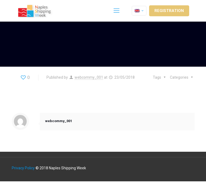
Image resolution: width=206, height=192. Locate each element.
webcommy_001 (89, 77)
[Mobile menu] (116, 10)
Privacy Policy (23, 168)
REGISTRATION (169, 10)
